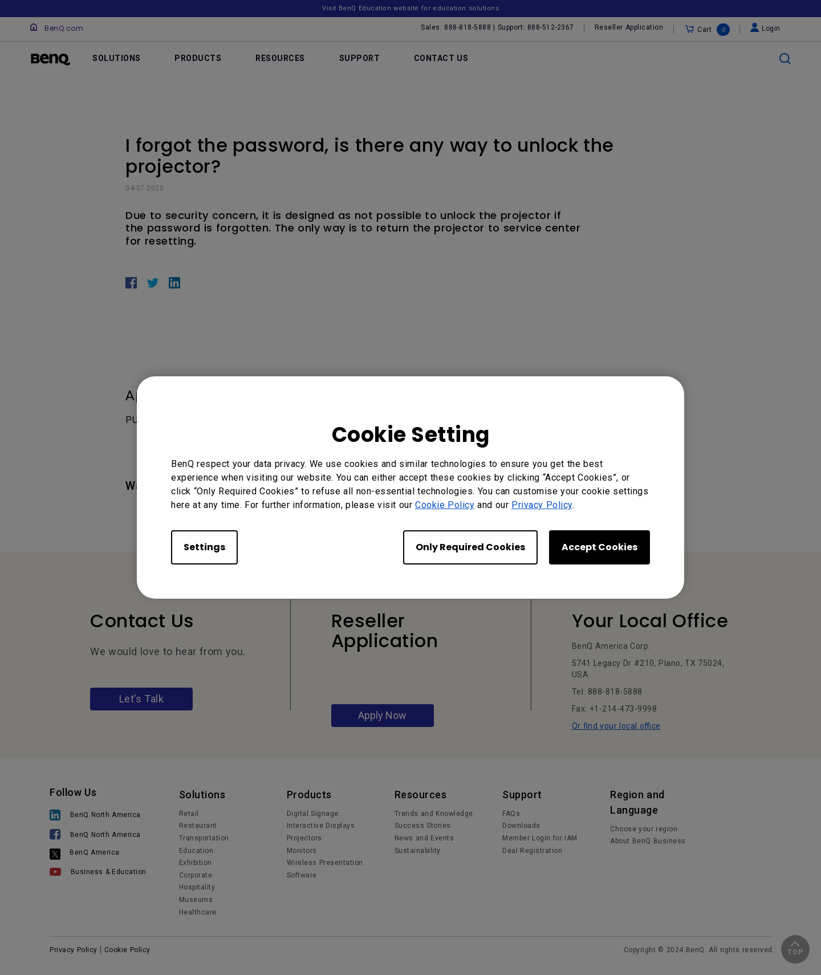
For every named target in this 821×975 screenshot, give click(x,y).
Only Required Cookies (470, 547)
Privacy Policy (541, 504)
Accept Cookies (599, 547)
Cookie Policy (444, 504)
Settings (204, 547)
